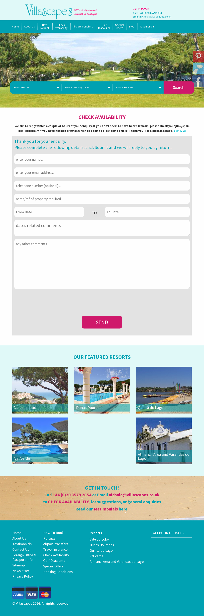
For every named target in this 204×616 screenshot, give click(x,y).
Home (15, 26)
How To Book (45, 26)
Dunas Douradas (89, 407)
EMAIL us (180, 131)
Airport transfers (55, 544)
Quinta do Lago (150, 407)
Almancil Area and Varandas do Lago (163, 456)
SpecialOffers (119, 26)
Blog (131, 26)
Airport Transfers (83, 26)
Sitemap (18, 565)
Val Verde (22, 458)
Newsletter (20, 570)
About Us (29, 26)
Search (178, 87)
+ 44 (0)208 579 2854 (150, 13)
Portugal (49, 538)
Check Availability (61, 26)
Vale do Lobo (25, 407)
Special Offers (53, 566)
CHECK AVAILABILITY (68, 502)
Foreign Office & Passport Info (24, 557)
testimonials (105, 509)
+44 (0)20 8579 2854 (72, 495)
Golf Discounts (104, 26)
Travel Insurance (55, 549)
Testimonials (147, 26)
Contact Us (20, 549)
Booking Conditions (58, 571)
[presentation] (44, 300)
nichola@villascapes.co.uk (155, 16)
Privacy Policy (22, 576)
